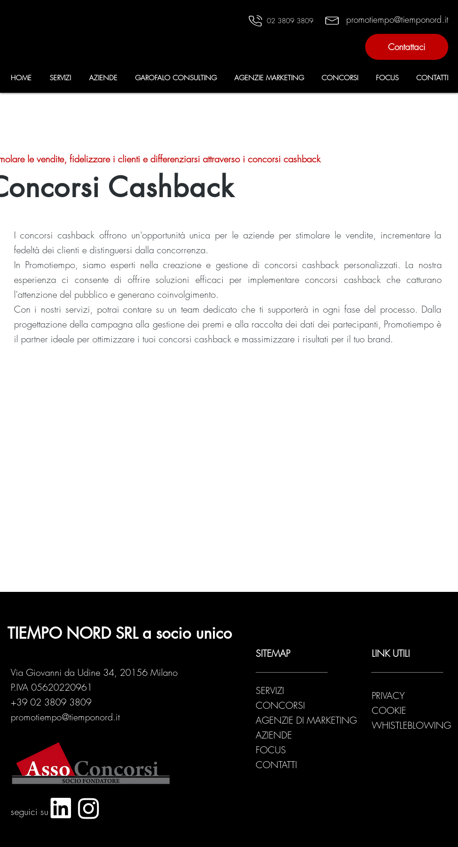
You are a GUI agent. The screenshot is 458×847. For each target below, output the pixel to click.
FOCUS (271, 750)
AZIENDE (274, 735)
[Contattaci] (406, 47)
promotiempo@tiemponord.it (65, 717)
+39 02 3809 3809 (51, 702)
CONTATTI (276, 764)
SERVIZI (270, 690)
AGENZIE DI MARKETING (306, 720)
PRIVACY (389, 695)
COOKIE (389, 710)
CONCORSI (280, 705)
